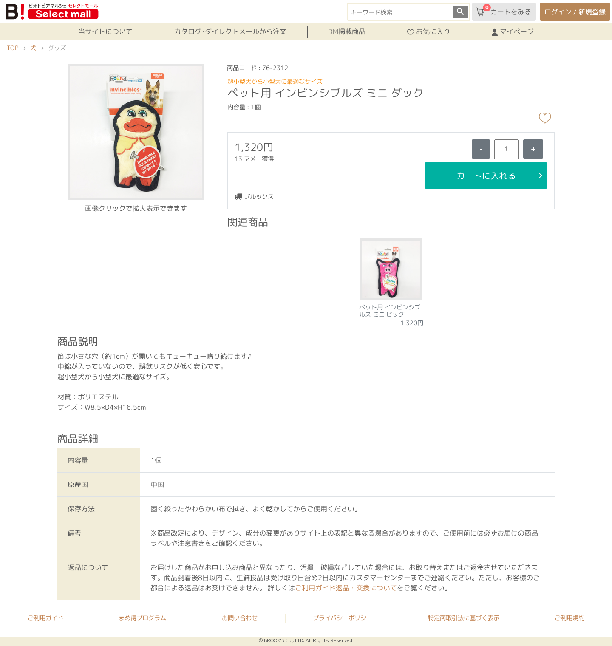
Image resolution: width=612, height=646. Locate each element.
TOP (12, 48)
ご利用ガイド (45, 618)
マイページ (513, 32)
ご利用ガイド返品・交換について (346, 587)
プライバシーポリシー (342, 618)
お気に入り (428, 32)
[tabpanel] (391, 280)
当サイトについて (105, 31)
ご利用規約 (569, 618)
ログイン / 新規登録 (575, 12)
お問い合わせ (240, 618)
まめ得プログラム (142, 618)
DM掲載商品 (347, 31)
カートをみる (503, 10)
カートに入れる (486, 175)
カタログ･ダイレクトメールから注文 (230, 31)
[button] (136, 131)
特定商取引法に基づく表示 (463, 618)
